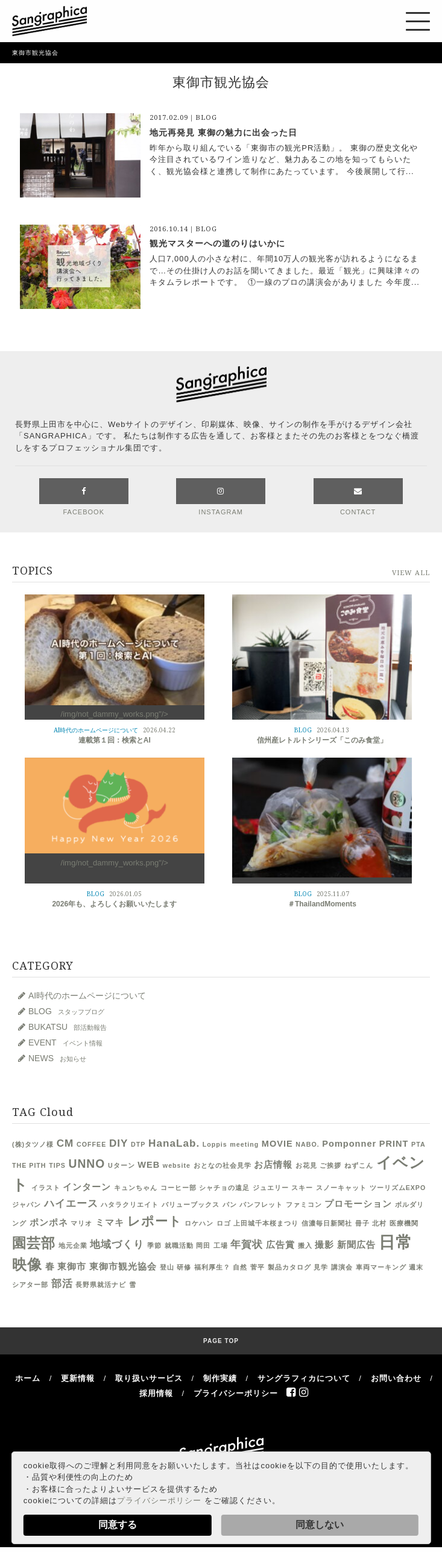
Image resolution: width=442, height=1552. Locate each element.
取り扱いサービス (149, 1378)
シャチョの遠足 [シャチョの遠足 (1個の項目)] (224, 1188)
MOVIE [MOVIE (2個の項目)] (277, 1144)
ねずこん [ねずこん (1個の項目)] (358, 1166)
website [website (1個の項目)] (177, 1166)
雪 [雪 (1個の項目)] (132, 1285)
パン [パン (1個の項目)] (230, 1205)
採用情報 (156, 1393)
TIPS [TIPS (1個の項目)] (57, 1166)
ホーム (27, 1378)
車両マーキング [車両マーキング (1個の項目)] (381, 1267)
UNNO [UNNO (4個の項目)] (86, 1164)
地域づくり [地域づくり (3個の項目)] (117, 1245)
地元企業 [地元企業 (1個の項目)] (72, 1246)
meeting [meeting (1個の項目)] (244, 1144)
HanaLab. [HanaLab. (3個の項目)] (174, 1144)
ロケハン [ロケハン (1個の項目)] (199, 1223)
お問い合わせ (396, 1378)
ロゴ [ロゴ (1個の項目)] (223, 1223)
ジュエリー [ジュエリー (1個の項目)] (271, 1188)
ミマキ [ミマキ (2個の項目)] (109, 1223)
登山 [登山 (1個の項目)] (167, 1267)
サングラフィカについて (303, 1378)
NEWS (57, 1059)
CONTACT (358, 497)
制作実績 (220, 1378)
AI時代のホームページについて (87, 996)
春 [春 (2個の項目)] (50, 1267)
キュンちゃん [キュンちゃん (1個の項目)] (135, 1188)
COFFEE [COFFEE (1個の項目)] (91, 1144)
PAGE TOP (221, 1341)
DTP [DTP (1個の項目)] (138, 1144)
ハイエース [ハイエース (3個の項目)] (71, 1204)
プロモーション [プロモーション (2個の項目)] (358, 1204)
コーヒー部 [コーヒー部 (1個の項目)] (178, 1188)
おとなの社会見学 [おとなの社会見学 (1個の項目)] (222, 1166)
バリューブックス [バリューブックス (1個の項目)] (190, 1205)
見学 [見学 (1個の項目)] (321, 1267)
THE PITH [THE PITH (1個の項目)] (29, 1166)
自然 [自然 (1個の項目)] (240, 1267)
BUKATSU (67, 1027)
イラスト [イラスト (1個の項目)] (45, 1188)
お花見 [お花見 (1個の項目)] (306, 1166)
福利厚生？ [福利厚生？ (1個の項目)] (212, 1267)
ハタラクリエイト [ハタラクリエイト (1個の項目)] (130, 1205)
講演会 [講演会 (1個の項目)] (342, 1267)
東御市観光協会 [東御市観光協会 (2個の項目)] (123, 1267)
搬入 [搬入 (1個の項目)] (305, 1246)
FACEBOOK (83, 497)
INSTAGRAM (220, 497)
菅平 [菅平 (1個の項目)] (257, 1267)
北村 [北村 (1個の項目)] (379, 1223)
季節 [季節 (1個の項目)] (154, 1246)
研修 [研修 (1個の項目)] (184, 1267)
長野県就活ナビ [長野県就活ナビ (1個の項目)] (100, 1285)
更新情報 (78, 1378)
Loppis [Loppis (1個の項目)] (215, 1144)
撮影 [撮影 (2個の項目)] (324, 1245)
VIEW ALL (411, 574)
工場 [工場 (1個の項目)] (220, 1246)
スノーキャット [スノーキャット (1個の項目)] (341, 1188)
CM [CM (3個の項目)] (65, 1144)
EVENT (65, 1043)
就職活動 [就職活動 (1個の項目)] (179, 1246)
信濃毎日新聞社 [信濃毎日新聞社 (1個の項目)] (327, 1223)
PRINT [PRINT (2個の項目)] (394, 1144)
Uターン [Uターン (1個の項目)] (121, 1166)
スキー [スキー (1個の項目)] (302, 1188)
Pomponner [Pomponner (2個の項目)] (349, 1144)
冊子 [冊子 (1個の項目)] (362, 1223)
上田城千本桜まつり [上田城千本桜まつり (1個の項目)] (265, 1223)
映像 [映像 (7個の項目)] (27, 1265)
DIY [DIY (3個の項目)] (118, 1144)
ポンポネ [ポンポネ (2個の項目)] (49, 1223)
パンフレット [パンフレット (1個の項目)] (261, 1205)
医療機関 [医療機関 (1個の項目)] (404, 1223)
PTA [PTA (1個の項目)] (418, 1144)
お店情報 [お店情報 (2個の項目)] (273, 1165)
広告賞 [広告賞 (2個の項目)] (280, 1245)
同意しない (319, 1524)
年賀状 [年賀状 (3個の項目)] (246, 1245)
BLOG (66, 1012)
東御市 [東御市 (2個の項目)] (71, 1267)
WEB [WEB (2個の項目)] (148, 1165)
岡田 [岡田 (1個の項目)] (203, 1246)
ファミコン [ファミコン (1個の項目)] (304, 1205)
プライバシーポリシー (159, 1500)
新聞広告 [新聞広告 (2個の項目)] (356, 1245)
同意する (117, 1524)
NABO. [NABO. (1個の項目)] (307, 1144)
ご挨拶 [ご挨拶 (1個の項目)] (330, 1166)
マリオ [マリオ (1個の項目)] (81, 1223)
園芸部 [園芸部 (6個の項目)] (33, 1243)
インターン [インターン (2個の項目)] (87, 1187)
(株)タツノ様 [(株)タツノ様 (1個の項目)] (33, 1144)
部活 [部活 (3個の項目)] (62, 1284)
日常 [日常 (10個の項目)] (395, 1243)
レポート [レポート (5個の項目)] (154, 1222)
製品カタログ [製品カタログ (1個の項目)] (289, 1267)
